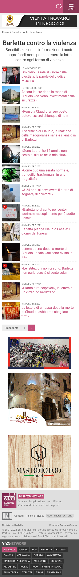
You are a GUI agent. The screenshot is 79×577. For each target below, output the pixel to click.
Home (5, 32)
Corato (38, 555)
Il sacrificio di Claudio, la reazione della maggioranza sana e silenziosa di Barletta (48, 135)
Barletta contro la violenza (27, 32)
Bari (34, 549)
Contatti (19, 515)
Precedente (11, 327)
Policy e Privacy (35, 515)
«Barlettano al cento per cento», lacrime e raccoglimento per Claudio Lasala (48, 214)
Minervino (40, 561)
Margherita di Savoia (17, 561)
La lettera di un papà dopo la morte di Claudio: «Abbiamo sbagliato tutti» (47, 312)
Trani (39, 572)
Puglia (24, 566)
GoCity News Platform (59, 516)
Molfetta (10, 566)
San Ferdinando (52, 566)
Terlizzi (27, 572)
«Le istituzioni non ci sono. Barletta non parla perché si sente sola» (47, 270)
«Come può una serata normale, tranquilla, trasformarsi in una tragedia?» (45, 174)
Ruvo (35, 566)
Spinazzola (11, 572)
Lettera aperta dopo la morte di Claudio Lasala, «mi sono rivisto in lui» (46, 253)
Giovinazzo (54, 555)
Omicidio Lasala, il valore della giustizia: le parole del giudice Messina (44, 76)
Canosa (8, 555)
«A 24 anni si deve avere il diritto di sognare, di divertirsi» (47, 192)
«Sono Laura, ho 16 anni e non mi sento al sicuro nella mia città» (46, 153)
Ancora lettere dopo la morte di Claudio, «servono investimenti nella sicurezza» (48, 96)
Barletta (9, 549)
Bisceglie (46, 549)
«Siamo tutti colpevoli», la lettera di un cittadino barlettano (47, 290)
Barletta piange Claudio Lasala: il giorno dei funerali (46, 231)
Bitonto (61, 549)
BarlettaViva (23, 6)
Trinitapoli (54, 572)
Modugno (56, 561)
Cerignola (23, 555)
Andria (23, 549)
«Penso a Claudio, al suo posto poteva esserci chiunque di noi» (44, 113)
